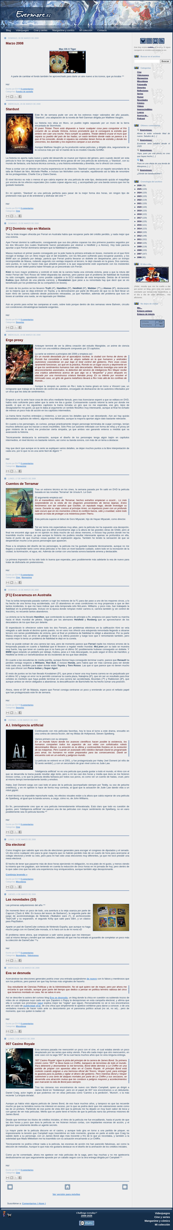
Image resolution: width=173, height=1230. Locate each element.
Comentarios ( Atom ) (34, 1203)
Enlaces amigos (144, 311)
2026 (139, 185)
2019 (139, 210)
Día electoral (15, 844)
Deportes (20, 322)
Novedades (21, 955)
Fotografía (142, 84)
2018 (139, 214)
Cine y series (40, 30)
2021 (139, 203)
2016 (139, 221)
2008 (139, 250)
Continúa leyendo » (16, 874)
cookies (151, 47)
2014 (139, 228)
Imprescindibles (144, 109)
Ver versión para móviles (66, 1194)
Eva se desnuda (18, 973)
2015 (139, 225)
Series (140, 94)
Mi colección (85, 30)
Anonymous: (146, 130)
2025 (139, 189)
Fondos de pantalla (24, 92)
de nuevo (92, 978)
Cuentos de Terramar (22, 484)
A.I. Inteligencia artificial (24, 725)
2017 (139, 218)
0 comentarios (27, 89)
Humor (140, 97)
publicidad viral (32, 1005)
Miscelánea (21, 882)
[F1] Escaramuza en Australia (28, 595)
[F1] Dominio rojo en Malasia (28, 228)
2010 (139, 243)
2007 (139, 254)
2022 (139, 200)
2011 (139, 239)
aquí (40, 1003)
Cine (18, 211)
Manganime (21, 466)
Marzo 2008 (14, 43)
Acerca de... (142, 115)
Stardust (12, 109)
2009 (139, 246)
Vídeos (140, 106)
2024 (139, 193)
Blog (8, 30)
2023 (139, 196)
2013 (139, 232)
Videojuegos (22, 30)
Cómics (140, 103)
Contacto (102, 30)
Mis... (139, 308)
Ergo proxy (14, 340)
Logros (140, 112)
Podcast (141, 118)
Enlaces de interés (146, 314)
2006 (139, 257)
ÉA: (141, 160)
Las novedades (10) (21, 899)
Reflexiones (142, 91)
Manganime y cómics (63, 30)
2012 (139, 236)
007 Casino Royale (20, 1044)
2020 (139, 207)
